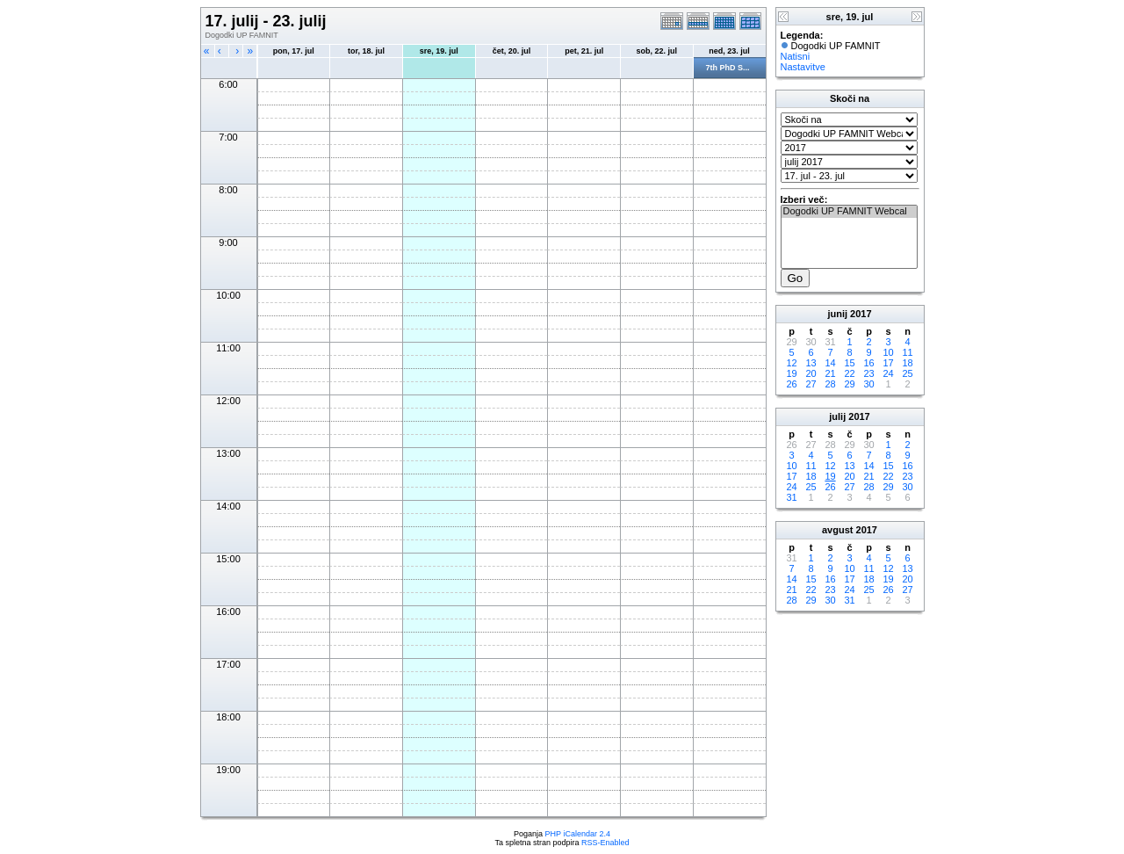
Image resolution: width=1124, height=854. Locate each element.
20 (810, 373)
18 (907, 363)
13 (810, 363)
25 (907, 373)
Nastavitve (803, 67)
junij (837, 313)
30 (868, 384)
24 (888, 373)
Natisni (796, 56)
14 (830, 363)
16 (868, 363)
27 (810, 384)
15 (849, 363)
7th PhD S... (728, 67)
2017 (860, 313)
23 (868, 373)
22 (849, 373)
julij (837, 416)
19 (791, 373)
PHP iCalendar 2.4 (577, 833)
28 (830, 384)
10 (888, 352)
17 (888, 363)
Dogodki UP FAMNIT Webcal (849, 212)
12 (791, 363)
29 (849, 384)
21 (830, 373)
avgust (837, 530)
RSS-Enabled (605, 842)
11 (907, 352)
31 (791, 497)
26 (791, 384)
